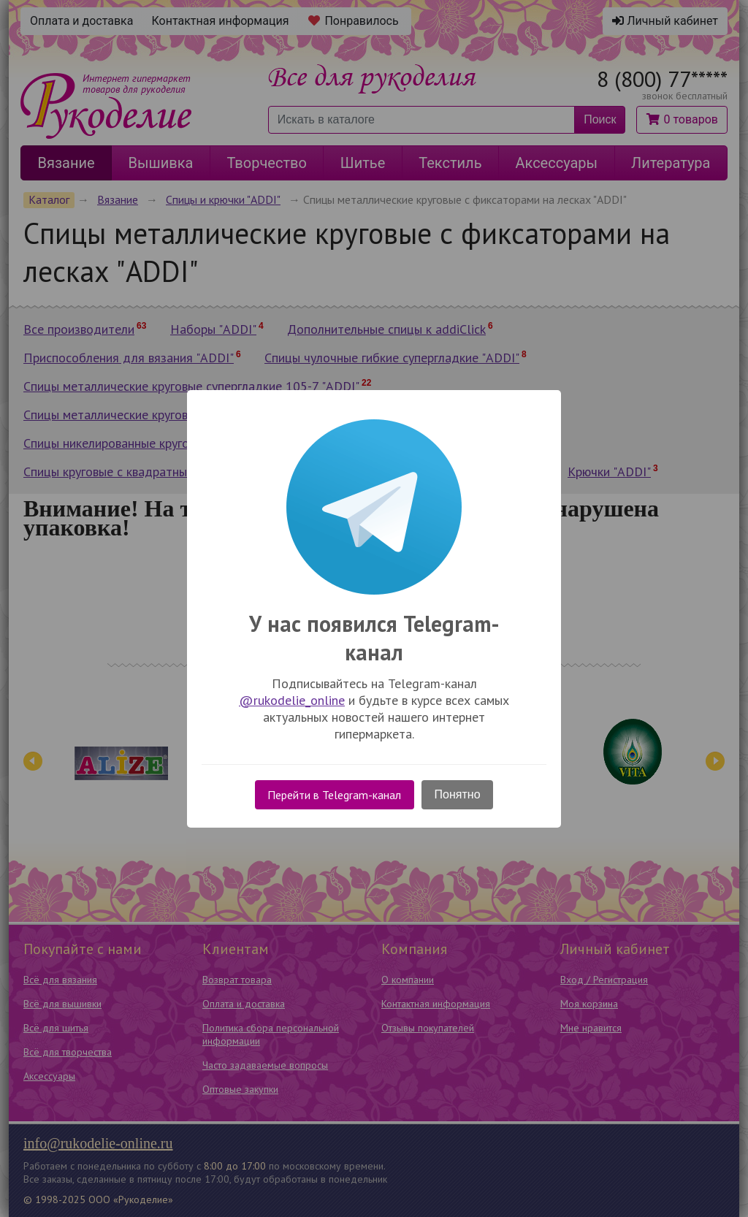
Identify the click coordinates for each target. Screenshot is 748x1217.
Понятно (458, 794)
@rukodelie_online (292, 700)
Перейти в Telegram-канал (334, 794)
